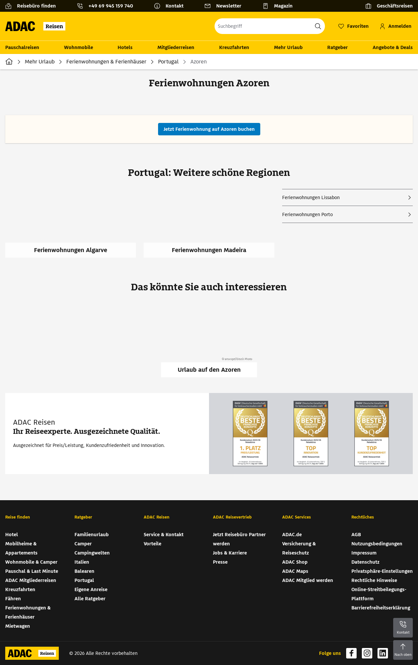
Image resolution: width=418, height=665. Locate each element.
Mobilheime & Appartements (21, 548)
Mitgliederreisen (175, 47)
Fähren (13, 599)
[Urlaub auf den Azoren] (209, 340)
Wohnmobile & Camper (31, 562)
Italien (81, 562)
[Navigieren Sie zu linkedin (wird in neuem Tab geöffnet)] (383, 653)
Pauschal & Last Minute (31, 571)
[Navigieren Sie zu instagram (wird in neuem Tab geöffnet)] (367, 653)
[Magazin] (280, 6)
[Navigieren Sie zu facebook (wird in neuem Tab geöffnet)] (351, 653)
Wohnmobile (78, 47)
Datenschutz (365, 562)
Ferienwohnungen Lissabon (311, 197)
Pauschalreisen (22, 47)
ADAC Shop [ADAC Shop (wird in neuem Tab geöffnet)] (295, 562)
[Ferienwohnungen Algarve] (74, 227)
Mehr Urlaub (288, 47)
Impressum (364, 553)
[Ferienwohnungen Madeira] (213, 227)
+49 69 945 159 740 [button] (110, 6)
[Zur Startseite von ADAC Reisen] (37, 26)
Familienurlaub (91, 534)
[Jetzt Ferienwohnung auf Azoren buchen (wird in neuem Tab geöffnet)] (209, 129)
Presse (220, 562)
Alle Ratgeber (89, 599)
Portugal (168, 61)
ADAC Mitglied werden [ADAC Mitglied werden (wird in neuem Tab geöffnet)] (307, 580)
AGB (356, 534)
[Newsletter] (225, 6)
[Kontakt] (171, 6)
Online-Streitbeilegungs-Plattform (378, 594)
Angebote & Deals (393, 47)
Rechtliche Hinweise (374, 580)
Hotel (11, 534)
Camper (83, 544)
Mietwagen (17, 626)
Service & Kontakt (164, 534)
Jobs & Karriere (230, 553)
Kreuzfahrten (234, 47)
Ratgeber (337, 47)
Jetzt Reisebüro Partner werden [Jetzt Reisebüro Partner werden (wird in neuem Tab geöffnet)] (239, 539)
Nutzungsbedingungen (376, 544)
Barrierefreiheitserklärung (380, 608)
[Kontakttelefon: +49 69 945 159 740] (107, 6)
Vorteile (152, 544)
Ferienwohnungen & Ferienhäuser (106, 61)
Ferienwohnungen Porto (307, 214)
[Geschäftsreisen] (389, 6)
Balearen (84, 571)
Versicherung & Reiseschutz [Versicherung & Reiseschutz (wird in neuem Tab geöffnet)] (299, 548)
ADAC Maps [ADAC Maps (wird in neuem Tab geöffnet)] (295, 571)
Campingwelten (92, 553)
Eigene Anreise (90, 589)
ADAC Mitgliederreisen (30, 580)
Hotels (125, 47)
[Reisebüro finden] (33, 6)
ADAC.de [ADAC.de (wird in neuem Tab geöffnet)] (292, 534)
